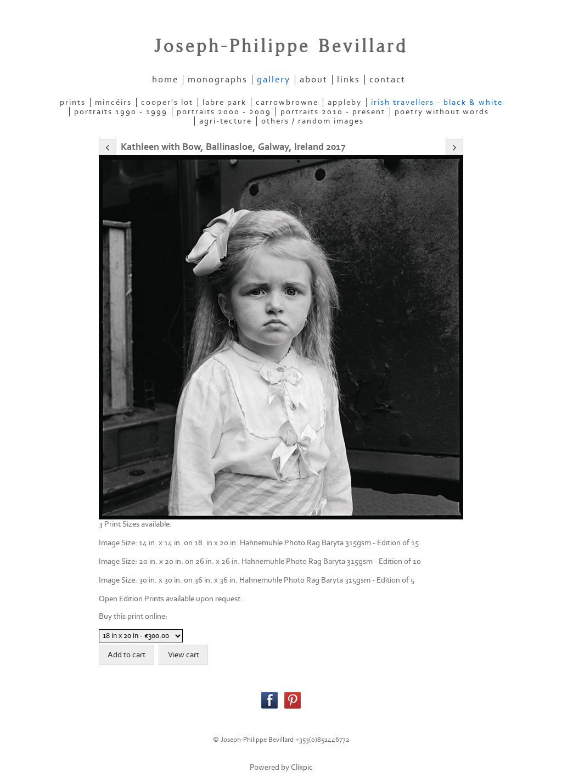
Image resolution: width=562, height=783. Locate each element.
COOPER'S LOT (167, 102)
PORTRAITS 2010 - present (332, 111)
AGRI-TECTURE (225, 121)
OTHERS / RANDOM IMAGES (312, 121)
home (165, 80)
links (348, 80)
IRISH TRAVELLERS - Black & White (437, 102)
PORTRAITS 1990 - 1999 (120, 111)
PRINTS (73, 102)
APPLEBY (345, 102)
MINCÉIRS (113, 102)
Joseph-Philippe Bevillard (281, 46)
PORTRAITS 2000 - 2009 (224, 111)
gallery (273, 80)
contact (387, 80)
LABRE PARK (224, 102)
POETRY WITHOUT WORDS (442, 111)
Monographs (218, 80)
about (314, 80)
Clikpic (302, 767)
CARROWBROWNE (287, 102)
